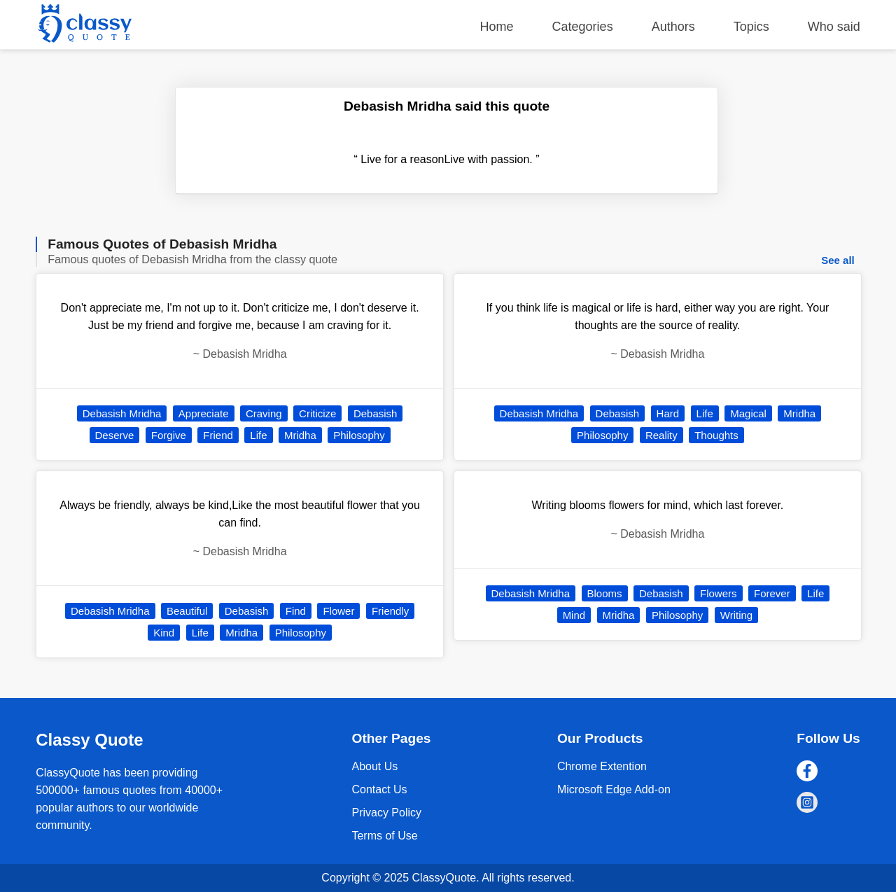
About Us (374, 766)
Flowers (718, 593)
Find (296, 611)
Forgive (168, 435)
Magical (748, 413)
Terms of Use (384, 836)
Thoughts (716, 435)
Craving (264, 413)
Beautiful (187, 611)
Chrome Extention (602, 766)
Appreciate (203, 413)
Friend (218, 435)
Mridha (300, 435)
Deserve (114, 435)
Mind (574, 615)
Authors (673, 27)
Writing (736, 615)
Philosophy (358, 435)
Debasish (376, 413)
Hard (668, 413)
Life (258, 435)
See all (838, 260)
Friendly (390, 611)
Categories (582, 27)
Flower (338, 611)
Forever (772, 593)
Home (497, 27)
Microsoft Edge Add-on (614, 789)
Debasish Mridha (122, 413)
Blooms (604, 593)
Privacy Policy (386, 812)
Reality (661, 435)
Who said (834, 27)
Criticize (317, 413)
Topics (751, 27)
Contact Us (379, 789)
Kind (163, 633)
